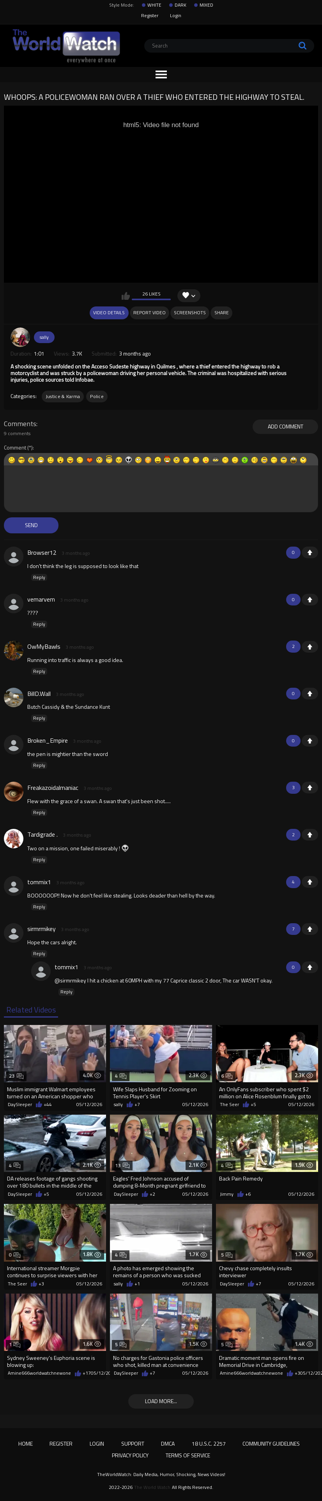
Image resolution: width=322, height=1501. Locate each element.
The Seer (229, 1104)
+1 (310, 552)
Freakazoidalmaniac (52, 787)
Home (25, 1443)
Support (132, 1443)
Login (175, 15)
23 (16, 1076)
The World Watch (152, 1487)
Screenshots (190, 312)
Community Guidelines (271, 1443)
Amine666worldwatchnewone (39, 1373)
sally (44, 337)
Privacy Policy (130, 1455)
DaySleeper (20, 1104)
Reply (39, 577)
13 (122, 1165)
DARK (180, 5)
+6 (248, 1194)
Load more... (161, 1401)
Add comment (285, 426)
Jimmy (227, 1194)
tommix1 (39, 882)
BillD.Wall (39, 693)
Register (149, 15)
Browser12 (42, 552)
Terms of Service (188, 1455)
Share (221, 312)
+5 (253, 1104)
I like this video (126, 296)
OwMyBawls (43, 646)
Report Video (149, 312)
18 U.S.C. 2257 (209, 1443)
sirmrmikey (41, 928)
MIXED (206, 5)
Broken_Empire (47, 740)
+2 (152, 1194)
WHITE (154, 5)
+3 (41, 1284)
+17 (87, 1373)
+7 (137, 1104)
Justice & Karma (63, 396)
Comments (20, 424)
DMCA (168, 1443)
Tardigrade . (42, 834)
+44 (48, 1104)
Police (97, 396)
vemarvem (41, 599)
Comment (15, 447)
